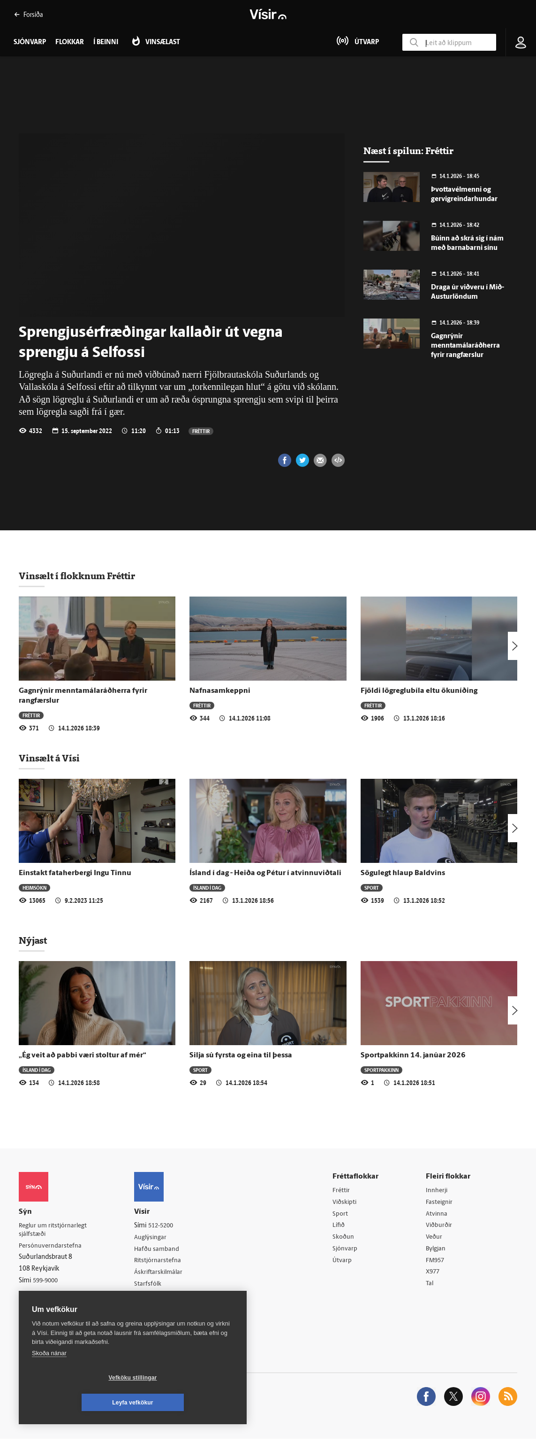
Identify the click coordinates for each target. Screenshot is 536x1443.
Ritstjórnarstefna (161, 1261)
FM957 (437, 1262)
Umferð (148, 1298)
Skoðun (345, 1238)
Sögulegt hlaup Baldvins (403, 873)
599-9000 (47, 1281)
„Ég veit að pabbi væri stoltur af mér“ (82, 1055)
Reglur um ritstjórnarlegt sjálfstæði (55, 1230)
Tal (431, 1286)
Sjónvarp (347, 1250)
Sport (371, 888)
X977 (434, 1274)
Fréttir (201, 431)
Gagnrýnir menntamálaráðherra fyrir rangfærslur (465, 346)
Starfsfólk (151, 1285)
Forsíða (28, 14)
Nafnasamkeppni (219, 691)
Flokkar (69, 42)
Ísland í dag (207, 888)
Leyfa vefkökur (188, 1402)
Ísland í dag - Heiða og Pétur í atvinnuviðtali (265, 873)
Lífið (340, 1226)
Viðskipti (347, 1202)
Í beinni (105, 42)
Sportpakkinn (381, 1070)
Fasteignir (441, 1202)
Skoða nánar (49, 1377)
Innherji (438, 1190)
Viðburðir (441, 1226)
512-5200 (165, 1225)
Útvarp (344, 1262)
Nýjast (33, 940)
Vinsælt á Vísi (49, 758)
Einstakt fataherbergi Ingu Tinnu (75, 873)
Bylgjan (437, 1250)
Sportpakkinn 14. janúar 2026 (413, 1055)
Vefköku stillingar (77, 1402)
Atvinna (438, 1214)
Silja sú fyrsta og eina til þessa (240, 1055)
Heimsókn (34, 888)
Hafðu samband (160, 1249)
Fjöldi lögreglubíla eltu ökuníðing (419, 691)
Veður (435, 1238)
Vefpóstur (151, 1309)
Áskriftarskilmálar (162, 1274)
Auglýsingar (154, 1237)
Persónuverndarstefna (51, 1246)
